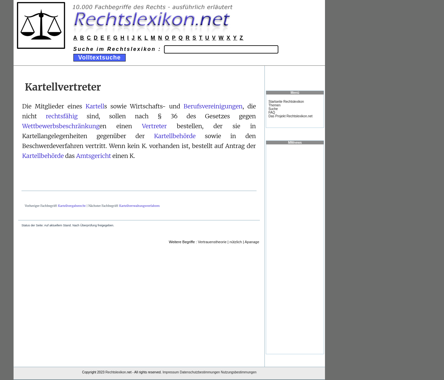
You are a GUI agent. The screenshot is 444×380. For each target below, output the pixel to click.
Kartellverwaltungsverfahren (139, 206)
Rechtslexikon (115, 372)
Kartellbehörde (175, 136)
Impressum (171, 372)
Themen (274, 105)
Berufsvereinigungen (213, 106)
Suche (273, 109)
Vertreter (154, 126)
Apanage (252, 242)
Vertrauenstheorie (212, 242)
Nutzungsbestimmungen (239, 372)
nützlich (235, 242)
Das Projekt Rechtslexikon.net (290, 116)
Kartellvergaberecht (72, 206)
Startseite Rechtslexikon (286, 101)
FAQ (271, 112)
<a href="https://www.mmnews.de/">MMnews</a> (294, 249)
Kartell (95, 106)
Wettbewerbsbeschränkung (61, 126)
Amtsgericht (93, 156)
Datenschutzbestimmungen (200, 372)
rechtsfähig (62, 116)
